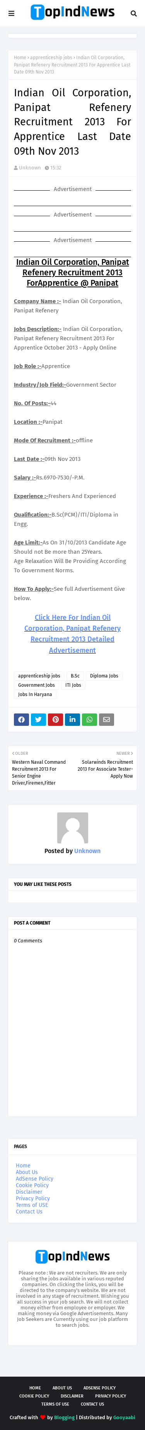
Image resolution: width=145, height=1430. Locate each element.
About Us (27, 1172)
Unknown (30, 168)
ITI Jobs (73, 685)
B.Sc (75, 676)
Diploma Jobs (104, 676)
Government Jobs (36, 685)
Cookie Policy (32, 1185)
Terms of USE (32, 1205)
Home (20, 57)
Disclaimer (29, 1192)
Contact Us (29, 1211)
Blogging (64, 1417)
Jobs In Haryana (35, 694)
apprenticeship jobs (51, 57)
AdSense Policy (34, 1179)
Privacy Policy (33, 1198)
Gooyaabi (124, 1417)
